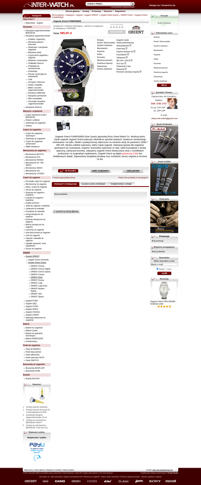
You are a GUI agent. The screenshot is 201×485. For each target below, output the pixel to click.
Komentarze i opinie (121, 184)
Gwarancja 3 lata (123, 66)
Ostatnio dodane (68, 470)
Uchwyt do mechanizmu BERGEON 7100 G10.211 (37, 426)
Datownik (120, 69)
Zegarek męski (122, 40)
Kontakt (58, 470)
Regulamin (120, 11)
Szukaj (85, 11)
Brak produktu (116, 32)
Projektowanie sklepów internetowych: (154, 473)
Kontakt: (159, 470)
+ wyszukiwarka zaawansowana (122, 7)
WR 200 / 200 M (123, 60)
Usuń (169, 269)
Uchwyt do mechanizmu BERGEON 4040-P (36, 421)
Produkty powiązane (65, 184)
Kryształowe (121, 55)
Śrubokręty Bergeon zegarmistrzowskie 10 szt (36, 416)
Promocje (96, 11)
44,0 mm (120, 63)
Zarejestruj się (168, 5)
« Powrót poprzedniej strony (63, 178)
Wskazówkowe (122, 46)
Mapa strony (28, 470)
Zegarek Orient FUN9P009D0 (67, 21)
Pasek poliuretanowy (125, 43)
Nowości (108, 11)
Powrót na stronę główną (71, 211)
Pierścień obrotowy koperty (127, 72)
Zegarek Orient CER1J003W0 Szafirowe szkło (162, 302)
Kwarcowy (120, 49)
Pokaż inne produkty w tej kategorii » (133, 178)
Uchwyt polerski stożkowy (36, 407)
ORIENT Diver (127, 15)
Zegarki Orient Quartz (109, 15)
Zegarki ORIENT (91, 15)
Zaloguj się (154, 5)
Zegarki (79, 15)
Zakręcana (120, 58)
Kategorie (70, 15)
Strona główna (73, 11)
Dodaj (161, 269)
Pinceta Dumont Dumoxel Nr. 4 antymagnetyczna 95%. (38, 411)
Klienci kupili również (93, 184)
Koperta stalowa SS (124, 52)
